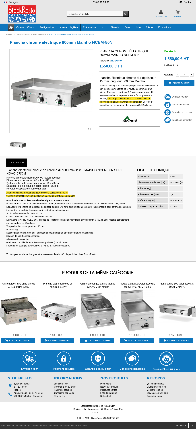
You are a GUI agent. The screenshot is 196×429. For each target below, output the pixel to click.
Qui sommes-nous (155, 383)
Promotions (164, 27)
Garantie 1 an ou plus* (65, 387)
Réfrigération (47, 27)
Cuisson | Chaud (25, 27)
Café (127, 27)
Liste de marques (108, 393)
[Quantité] (184, 75)
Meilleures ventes (108, 390)
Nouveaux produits (109, 387)
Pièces (149, 27)
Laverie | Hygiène (68, 27)
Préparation (89, 27)
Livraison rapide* (176, 97)
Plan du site (59, 396)
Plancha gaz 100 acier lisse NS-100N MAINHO (177, 285)
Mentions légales (155, 390)
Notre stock (105, 396)
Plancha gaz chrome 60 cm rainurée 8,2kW (58, 285)
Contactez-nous (154, 396)
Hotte (138, 27)
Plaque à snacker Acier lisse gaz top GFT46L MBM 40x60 (137, 285)
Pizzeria (115, 27)
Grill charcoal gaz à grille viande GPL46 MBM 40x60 (97, 285)
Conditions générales (178, 120)
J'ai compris (181, 425)
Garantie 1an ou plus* (178, 112)
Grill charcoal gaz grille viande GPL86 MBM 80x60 (18, 285)
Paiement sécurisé (176, 104)
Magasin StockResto (156, 387)
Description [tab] (16, 162)
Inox (103, 27)
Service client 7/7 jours (157, 393)
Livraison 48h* (61, 383)
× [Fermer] (192, 425)
